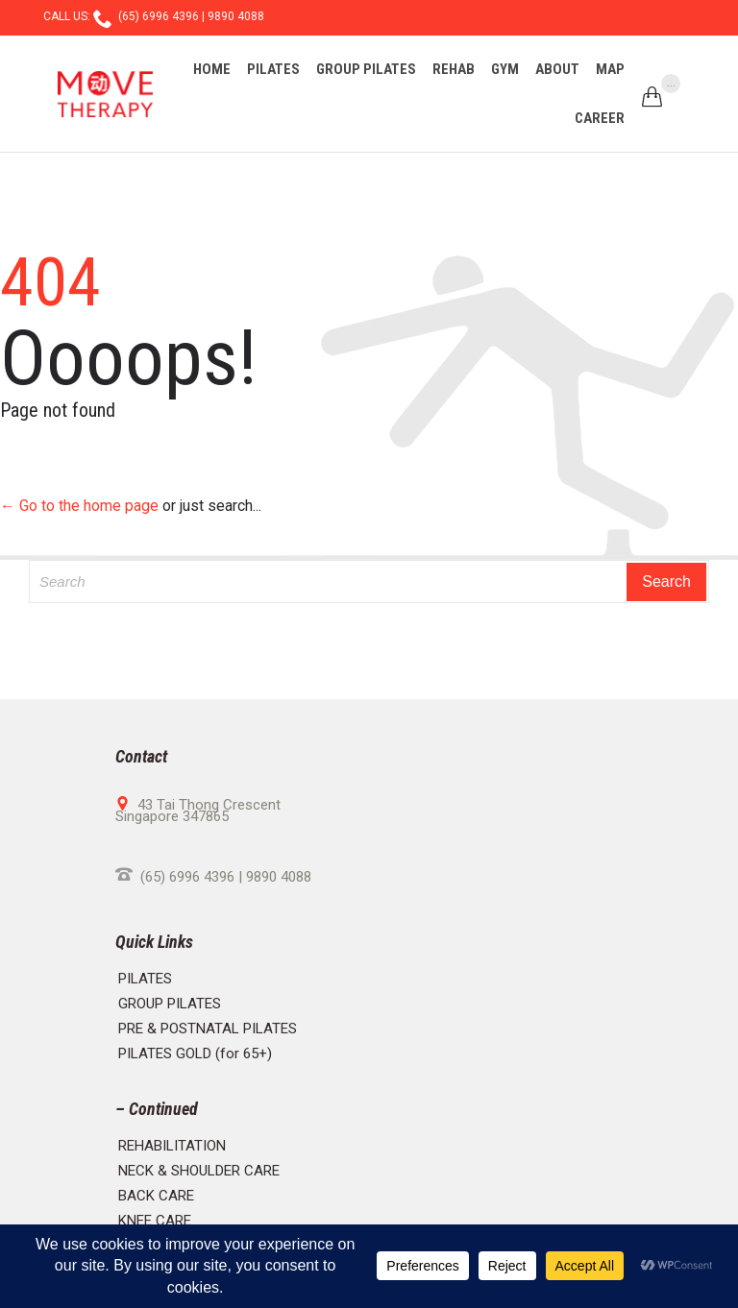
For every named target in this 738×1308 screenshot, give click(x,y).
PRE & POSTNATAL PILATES (207, 1028)
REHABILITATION (172, 1145)
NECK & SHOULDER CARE (199, 1170)
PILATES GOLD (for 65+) (195, 1053)
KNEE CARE (154, 1220)
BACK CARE (156, 1195)
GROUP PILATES (169, 1003)
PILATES (145, 978)
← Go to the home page (79, 506)
